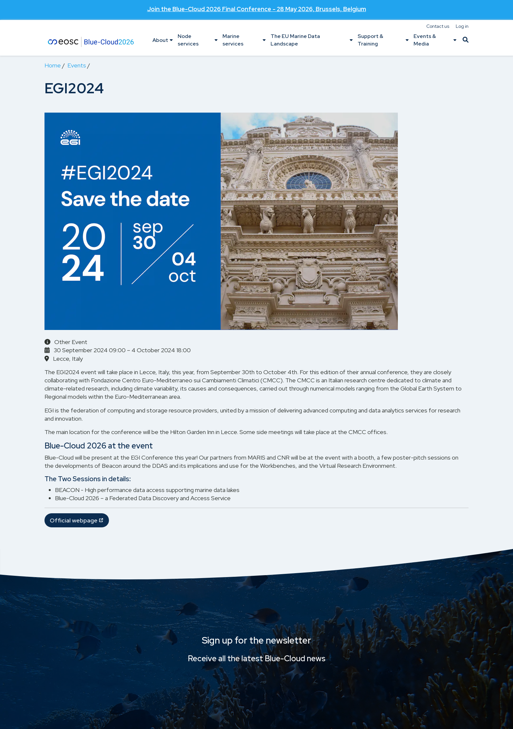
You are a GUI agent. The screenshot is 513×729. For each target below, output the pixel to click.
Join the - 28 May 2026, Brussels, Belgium (257, 8)
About (160, 40)
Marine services (232, 40)
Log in (462, 26)
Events (76, 65)
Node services (188, 40)
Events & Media (425, 40)
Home (52, 65)
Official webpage (73, 520)
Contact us (437, 26)
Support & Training (370, 40)
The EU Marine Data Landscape (295, 40)
